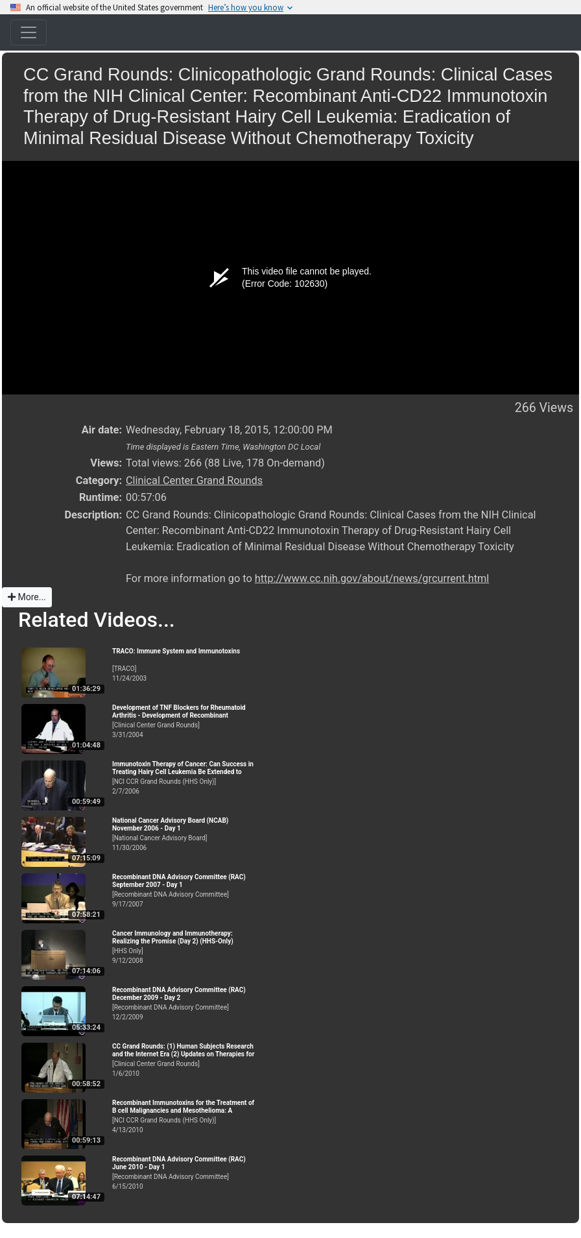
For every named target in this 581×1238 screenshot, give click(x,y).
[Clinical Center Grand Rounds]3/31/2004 (183, 721)
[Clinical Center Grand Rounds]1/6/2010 (183, 1060)
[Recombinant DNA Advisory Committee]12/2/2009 (183, 1003)
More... (27, 597)
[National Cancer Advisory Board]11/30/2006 (183, 834)
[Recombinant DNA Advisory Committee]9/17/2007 (183, 890)
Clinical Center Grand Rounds (194, 480)
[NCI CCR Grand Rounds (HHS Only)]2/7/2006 (183, 777)
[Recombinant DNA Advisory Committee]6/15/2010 (183, 1173)
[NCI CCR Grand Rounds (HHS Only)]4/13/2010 (183, 1116)
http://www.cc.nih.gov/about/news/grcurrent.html (372, 578)
